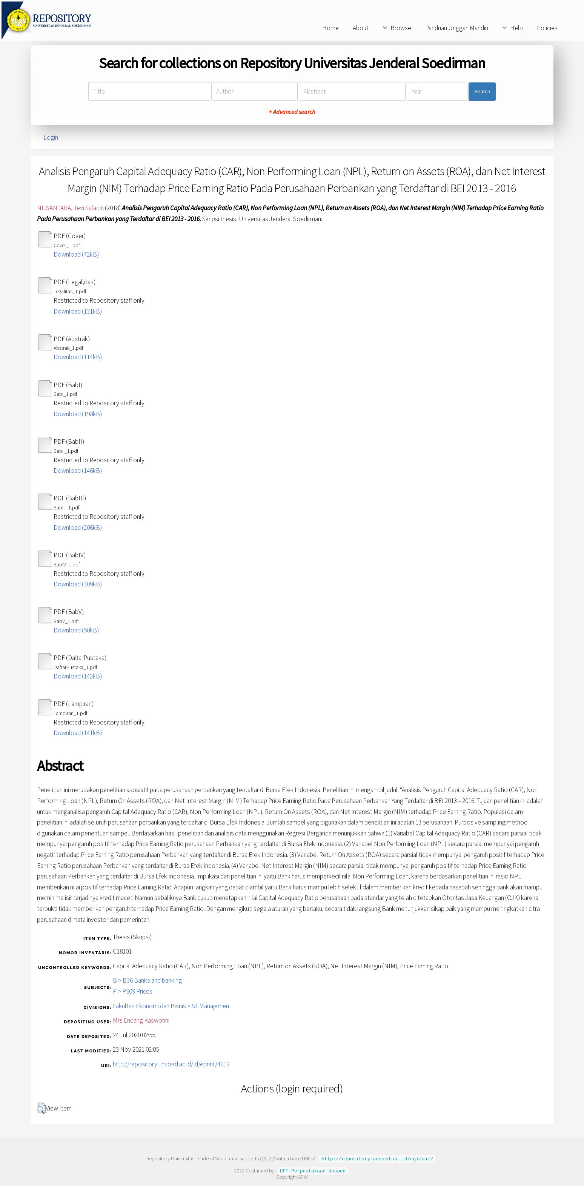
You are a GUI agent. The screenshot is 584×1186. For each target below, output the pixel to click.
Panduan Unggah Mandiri (456, 28)
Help (516, 28)
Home (330, 28)
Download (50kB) (76, 630)
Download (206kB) (78, 527)
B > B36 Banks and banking (147, 980)
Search (482, 91)
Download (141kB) (78, 733)
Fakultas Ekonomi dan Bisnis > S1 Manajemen (171, 1006)
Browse (400, 28)
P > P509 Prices (132, 991)
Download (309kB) (78, 584)
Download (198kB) (78, 414)
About (361, 28)
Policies (547, 28)
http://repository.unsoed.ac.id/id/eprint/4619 (171, 1064)
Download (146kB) (78, 470)
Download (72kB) (76, 254)
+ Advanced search (292, 112)
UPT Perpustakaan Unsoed (313, 1170)
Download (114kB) (78, 357)
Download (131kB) (78, 311)
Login (50, 137)
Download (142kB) (78, 676)
